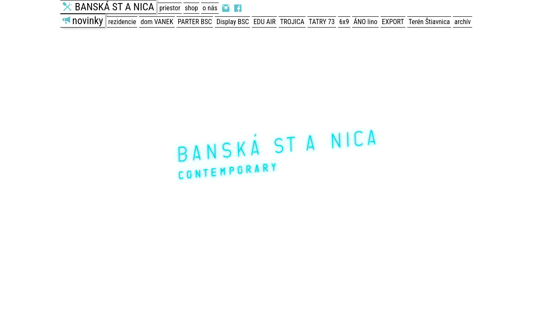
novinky (87, 21)
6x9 (344, 22)
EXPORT (393, 22)
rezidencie (122, 22)
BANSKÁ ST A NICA (114, 7)
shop (191, 8)
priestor (169, 8)
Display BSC (233, 22)
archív (463, 22)
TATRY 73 (321, 22)
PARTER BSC (195, 22)
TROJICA (292, 22)
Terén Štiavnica (429, 22)
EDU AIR (265, 22)
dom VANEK (157, 22)
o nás (210, 8)
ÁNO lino (365, 22)
